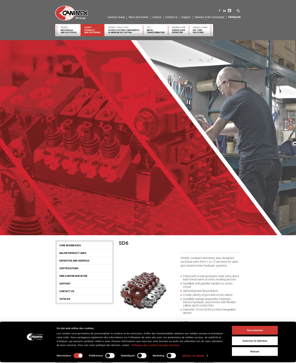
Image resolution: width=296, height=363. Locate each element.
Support (186, 17)
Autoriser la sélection (254, 273)
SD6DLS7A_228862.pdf (203, 331)
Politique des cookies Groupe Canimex (156, 277)
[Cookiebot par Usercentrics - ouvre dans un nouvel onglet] (35, 288)
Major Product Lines (72, 253)
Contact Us (171, 17)
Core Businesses (70, 245)
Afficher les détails (193, 288)
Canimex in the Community (209, 17)
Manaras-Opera (178, 30)
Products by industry (111, 357)
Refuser (254, 284)
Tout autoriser (255, 262)
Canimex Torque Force (123, 30)
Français (234, 17)
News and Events (138, 17)
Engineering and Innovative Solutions (71, 357)
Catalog (64, 299)
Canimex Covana (200, 30)
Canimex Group (116, 17)
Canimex (69, 30)
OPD (155, 30)
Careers (156, 17)
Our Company (61, 354)
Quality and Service (63, 359)
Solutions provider (109, 359)
